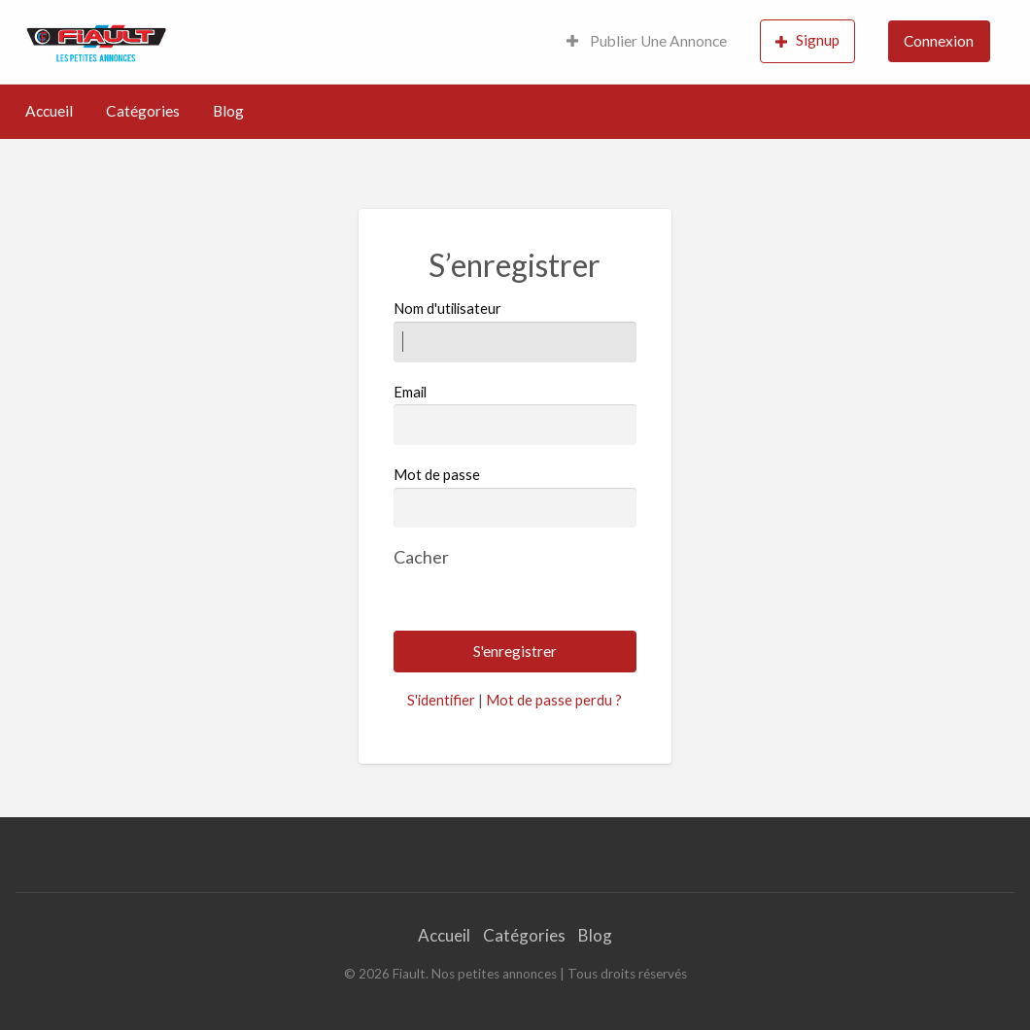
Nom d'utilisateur (514, 330)
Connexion (939, 41)
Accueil (49, 111)
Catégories (143, 111)
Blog (228, 111)
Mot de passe (437, 474)
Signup (807, 40)
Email (514, 414)
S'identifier (441, 699)
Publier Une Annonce (646, 41)
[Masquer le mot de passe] (421, 557)
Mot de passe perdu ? (554, 699)
